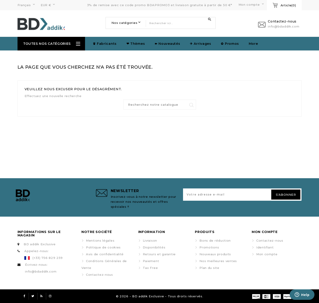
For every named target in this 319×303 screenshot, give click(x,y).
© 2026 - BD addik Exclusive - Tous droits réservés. (159, 296)
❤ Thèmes (135, 44)
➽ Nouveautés (167, 44)
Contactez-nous (99, 274)
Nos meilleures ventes (218, 261)
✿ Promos (230, 44)
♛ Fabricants (105, 44)
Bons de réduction (215, 240)
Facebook (24, 296)
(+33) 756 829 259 (48, 258)
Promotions (209, 247)
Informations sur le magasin (39, 233)
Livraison (150, 240)
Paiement (151, 261)
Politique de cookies (103, 247)
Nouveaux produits (215, 254)
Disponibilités (154, 247)
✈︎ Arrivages (200, 44)
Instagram (50, 296)
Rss (41, 296)
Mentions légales (100, 240)
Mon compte (267, 254)
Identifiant (265, 247)
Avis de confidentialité (105, 254)
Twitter (33, 296)
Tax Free (150, 268)
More (253, 44)
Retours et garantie (159, 254)
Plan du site (209, 268)
